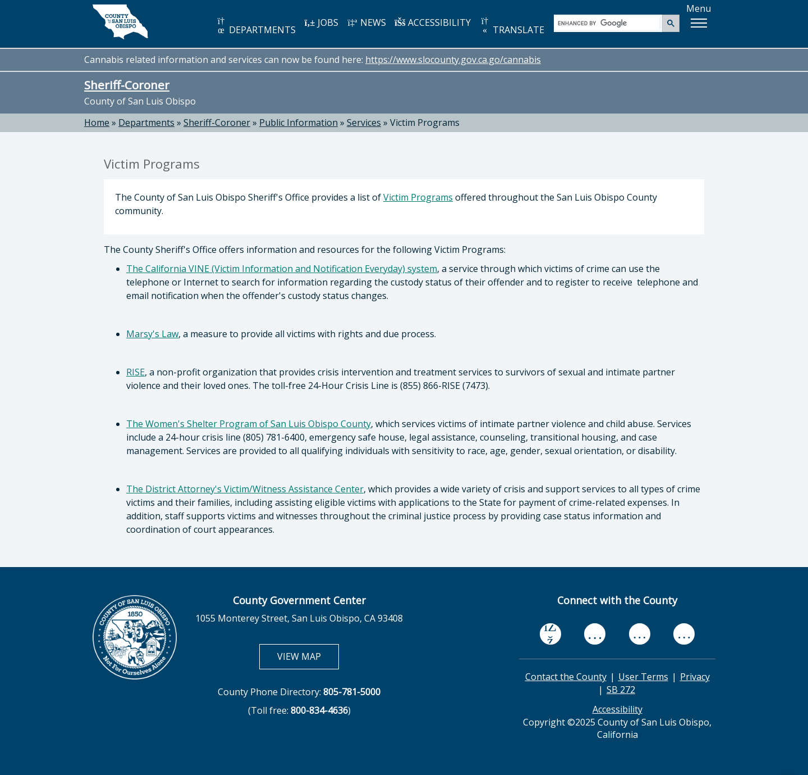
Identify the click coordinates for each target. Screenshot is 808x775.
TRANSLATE (511, 26)
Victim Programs (418, 197)
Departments (146, 122)
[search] (608, 23)
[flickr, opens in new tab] (640, 634)
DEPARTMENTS (255, 26)
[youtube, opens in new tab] (595, 634)
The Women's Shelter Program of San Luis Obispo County (248, 424)
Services (364, 122)
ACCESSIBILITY (432, 22)
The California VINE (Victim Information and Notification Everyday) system (281, 268)
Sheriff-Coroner (126, 85)
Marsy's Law (152, 334)
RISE (135, 372)
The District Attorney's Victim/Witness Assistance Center (245, 489)
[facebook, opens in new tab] (550, 634)
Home (96, 122)
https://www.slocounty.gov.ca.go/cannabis (453, 59)
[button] (699, 23)
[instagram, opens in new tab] (684, 634)
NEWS (366, 22)
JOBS (321, 22)
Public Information (298, 122)
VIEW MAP (307, 656)
